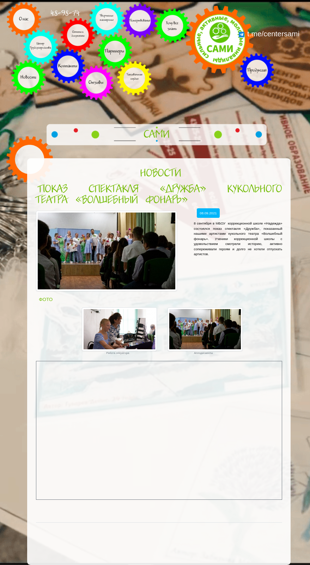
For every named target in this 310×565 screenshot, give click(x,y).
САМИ (156, 134)
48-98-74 (65, 13)
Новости (160, 173)
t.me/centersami (269, 34)
